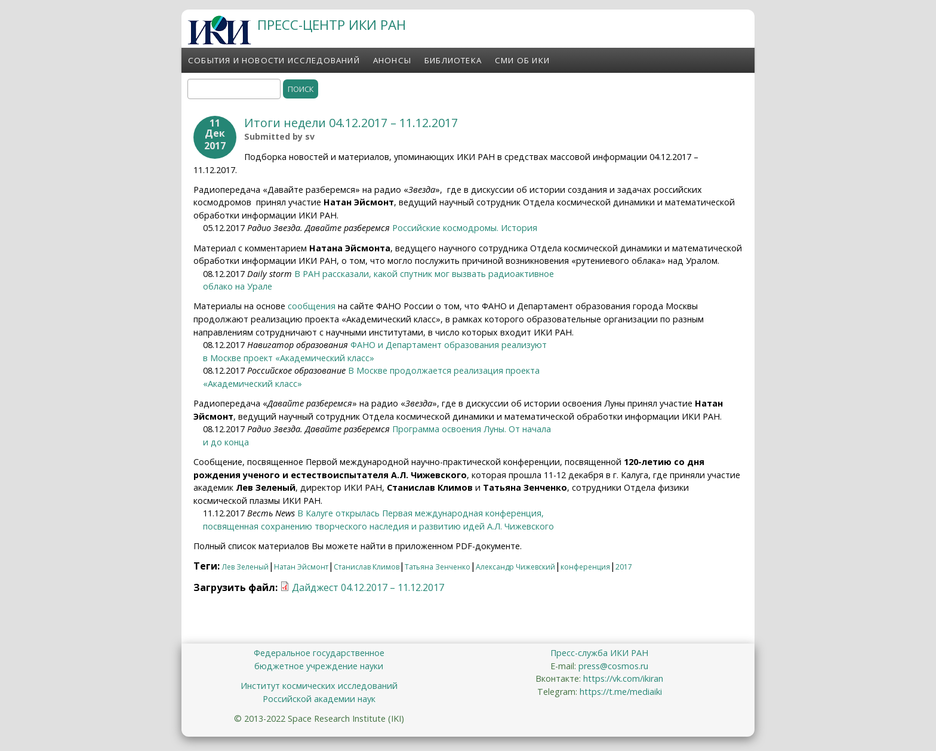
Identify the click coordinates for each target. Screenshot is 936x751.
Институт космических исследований (319, 685)
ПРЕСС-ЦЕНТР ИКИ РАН (331, 25)
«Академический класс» (252, 383)
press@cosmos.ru (613, 666)
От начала (530, 429)
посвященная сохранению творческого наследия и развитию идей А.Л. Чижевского (378, 526)
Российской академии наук (319, 698)
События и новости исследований (274, 60)
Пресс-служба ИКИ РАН (599, 652)
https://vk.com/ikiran (623, 678)
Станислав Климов (366, 567)
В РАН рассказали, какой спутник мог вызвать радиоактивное (424, 273)
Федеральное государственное (319, 652)
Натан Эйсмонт (301, 567)
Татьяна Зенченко (437, 567)
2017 (623, 567)
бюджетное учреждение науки (318, 666)
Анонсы (392, 60)
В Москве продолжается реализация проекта (444, 370)
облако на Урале (237, 286)
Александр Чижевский (515, 567)
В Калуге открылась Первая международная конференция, (420, 513)
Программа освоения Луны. (450, 429)
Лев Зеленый (245, 567)
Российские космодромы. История (464, 227)
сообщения (311, 306)
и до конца (226, 442)
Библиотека (453, 60)
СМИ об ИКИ (522, 60)
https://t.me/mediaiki (621, 691)
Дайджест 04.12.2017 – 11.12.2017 (368, 587)
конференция (585, 567)
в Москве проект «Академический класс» (288, 358)
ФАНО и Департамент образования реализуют (448, 344)
